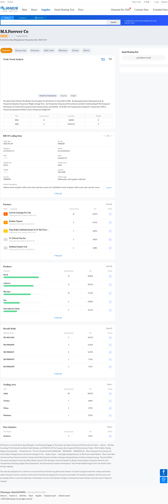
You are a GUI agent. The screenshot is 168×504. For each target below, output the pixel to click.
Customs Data (142, 9)
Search (113, 22)
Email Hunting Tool (64, 9)
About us (3, 496)
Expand (109, 188)
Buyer (34, 9)
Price (80, 9)
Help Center (136, 2)
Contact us (13, 496)
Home (2, 2)
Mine (24, 9)
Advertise (22, 496)
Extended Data (160, 9)
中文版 (146, 2)
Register (164, 2)
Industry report (64, 496)
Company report (50, 496)
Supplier (45, 9)
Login (156, 2)
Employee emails (144, 58)
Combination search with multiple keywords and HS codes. (141, 22)
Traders (10, 2)
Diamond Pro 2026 (120, 9)
